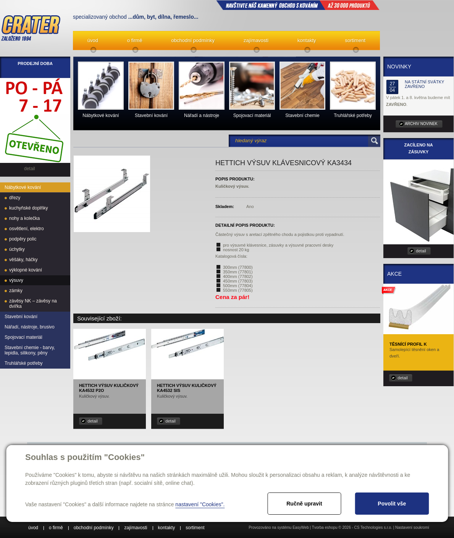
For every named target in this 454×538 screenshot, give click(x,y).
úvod (92, 40)
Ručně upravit (304, 504)
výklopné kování (25, 270)
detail (92, 421)
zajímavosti (256, 40)
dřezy (14, 197)
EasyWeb (300, 527)
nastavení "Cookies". (200, 504)
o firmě (134, 40)
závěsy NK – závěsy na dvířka (33, 303)
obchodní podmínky (193, 40)
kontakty (306, 40)
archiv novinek (421, 124)
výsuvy (16, 280)
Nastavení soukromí (412, 527)
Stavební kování (21, 316)
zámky (16, 290)
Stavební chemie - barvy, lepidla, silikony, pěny (30, 350)
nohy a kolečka (24, 218)
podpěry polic (22, 239)
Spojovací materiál (23, 337)
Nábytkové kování (23, 187)
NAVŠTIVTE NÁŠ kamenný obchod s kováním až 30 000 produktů (298, 5)
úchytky (17, 249)
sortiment (355, 40)
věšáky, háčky (23, 259)
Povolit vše (392, 504)
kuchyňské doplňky (28, 208)
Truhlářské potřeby (24, 363)
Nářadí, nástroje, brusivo (30, 327)
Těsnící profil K (408, 344)
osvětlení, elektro (26, 228)
